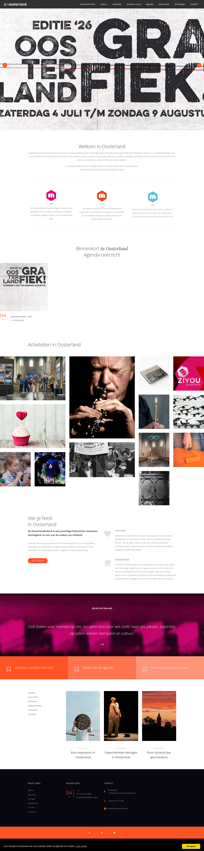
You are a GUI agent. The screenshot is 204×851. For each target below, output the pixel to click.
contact (193, 4)
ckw (23, 313)
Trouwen (135, 531)
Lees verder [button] (81, 846)
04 (13, 316)
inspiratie (116, 4)
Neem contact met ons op (169, 667)
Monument (159, 748)
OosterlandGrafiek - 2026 (31, 318)
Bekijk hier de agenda (98, 667)
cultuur (103, 4)
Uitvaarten (32, 812)
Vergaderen (137, 560)
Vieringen (31, 799)
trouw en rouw (134, 4)
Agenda (31, 790)
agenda (149, 4)
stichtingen (179, 4)
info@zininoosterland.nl (118, 808)
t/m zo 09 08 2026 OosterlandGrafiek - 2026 (87, 796)
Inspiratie (121, 748)
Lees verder (38, 561)
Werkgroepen (33, 803)
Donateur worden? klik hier (34, 667)
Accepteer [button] (191, 846)
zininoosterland (87, 4)
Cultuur (83, 748)
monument (163, 4)
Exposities (32, 794)
